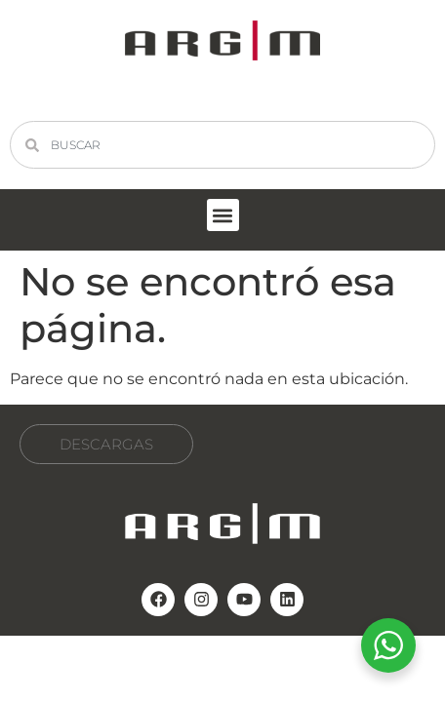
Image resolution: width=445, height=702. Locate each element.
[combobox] (222, 145)
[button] (223, 215)
